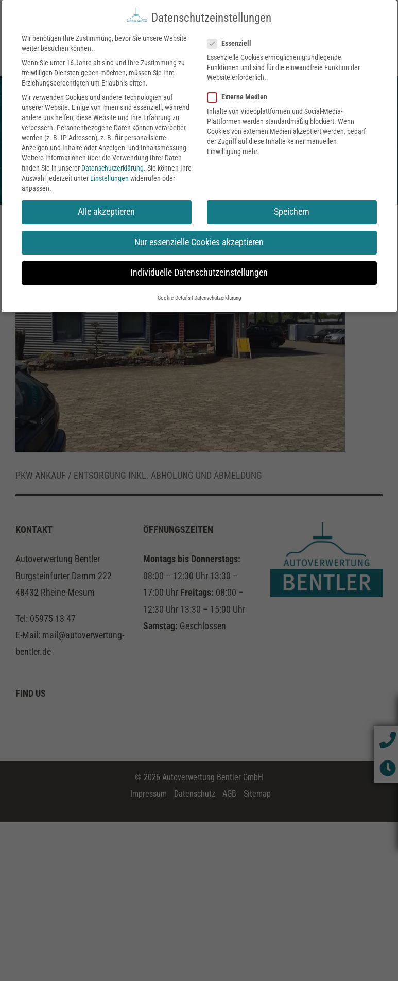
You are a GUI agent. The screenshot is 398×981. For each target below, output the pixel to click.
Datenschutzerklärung (112, 165)
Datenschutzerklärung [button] (217, 295)
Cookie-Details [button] (174, 295)
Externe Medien (241, 95)
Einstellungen (109, 176)
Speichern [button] (291, 209)
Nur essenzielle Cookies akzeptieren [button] (199, 239)
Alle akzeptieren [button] (106, 209)
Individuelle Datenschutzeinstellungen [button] (199, 270)
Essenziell (233, 41)
